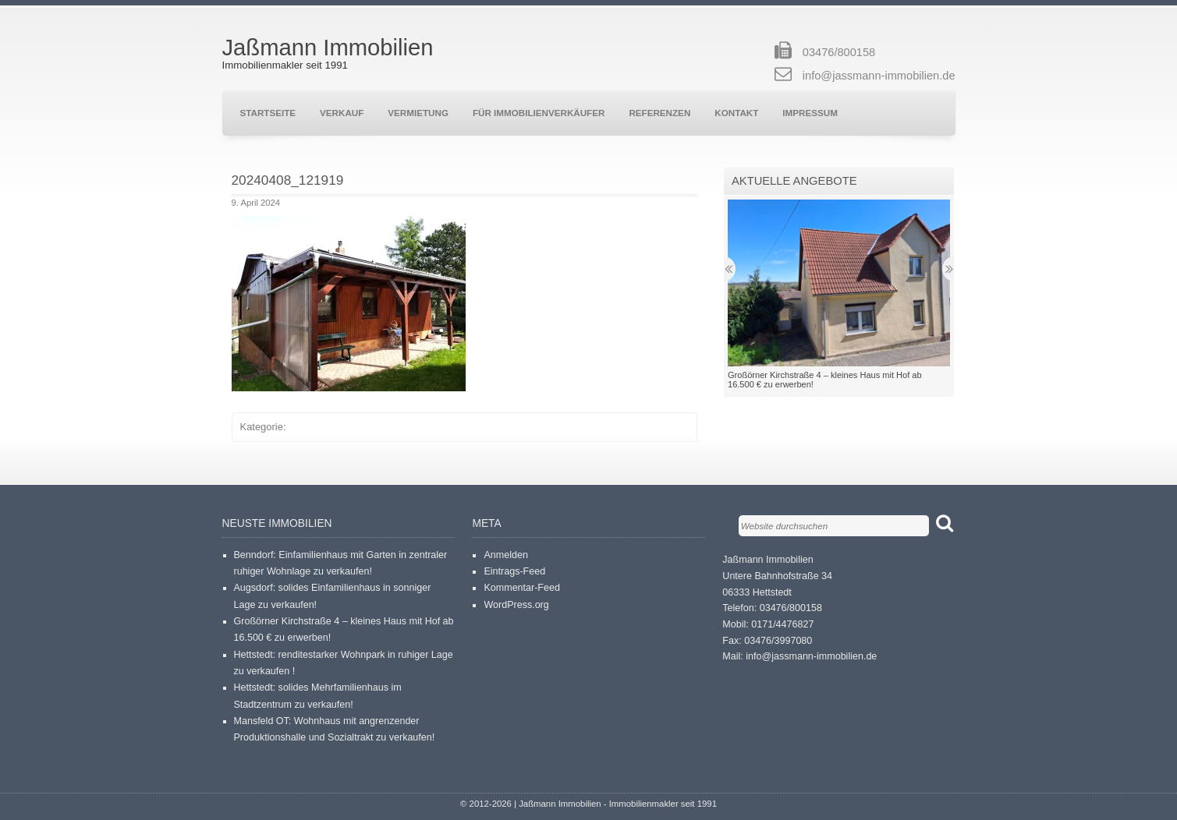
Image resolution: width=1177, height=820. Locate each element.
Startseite (268, 113)
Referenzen (659, 113)
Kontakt (736, 113)
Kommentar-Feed (522, 587)
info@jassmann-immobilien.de (879, 75)
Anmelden (505, 555)
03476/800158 (839, 52)
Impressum (810, 113)
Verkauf (341, 113)
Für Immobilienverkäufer (538, 113)
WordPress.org (516, 604)
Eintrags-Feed (514, 571)
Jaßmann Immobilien (328, 47)
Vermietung (418, 113)
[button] (349, 303)
